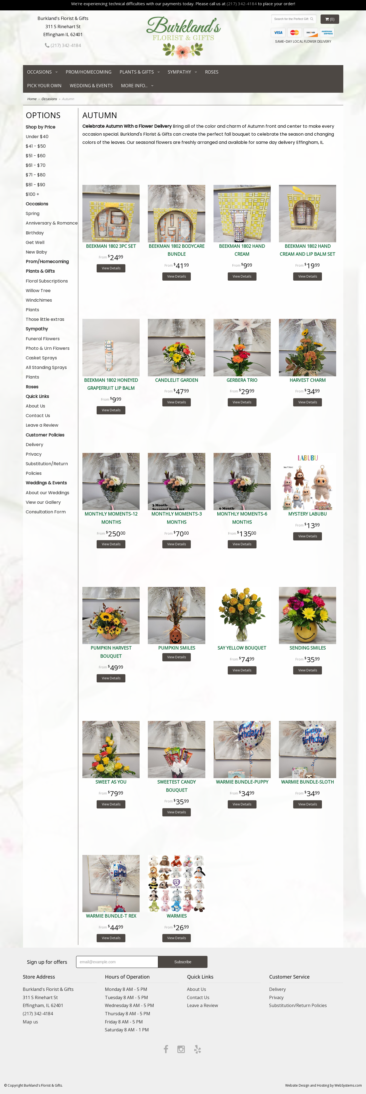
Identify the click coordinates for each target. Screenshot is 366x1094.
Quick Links (37, 396)
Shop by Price (40, 127)
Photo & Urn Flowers (48, 348)
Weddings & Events (46, 483)
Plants (32, 310)
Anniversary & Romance (52, 223)
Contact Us (38, 415)
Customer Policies (45, 435)
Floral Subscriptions (47, 281)
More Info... (134, 86)
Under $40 (37, 136)
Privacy (34, 454)
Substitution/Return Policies (47, 468)
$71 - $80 (35, 175)
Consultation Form (46, 512)
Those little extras (45, 319)
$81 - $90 (35, 185)
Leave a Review (42, 425)
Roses (211, 72)
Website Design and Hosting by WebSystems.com (323, 1085)
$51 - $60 (35, 156)
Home (31, 99)
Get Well (35, 242)
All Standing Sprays (46, 367)
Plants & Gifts (137, 72)
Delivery (34, 444)
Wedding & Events (91, 86)
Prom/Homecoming (88, 72)
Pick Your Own (44, 86)
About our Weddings (47, 493)
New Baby (36, 252)
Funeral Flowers (43, 339)
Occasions (39, 72)
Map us (30, 1022)
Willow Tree (38, 290)
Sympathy (179, 72)
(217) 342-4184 (242, 3)
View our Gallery (43, 502)
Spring (32, 213)
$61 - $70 (35, 165)
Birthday (35, 233)
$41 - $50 (36, 146)
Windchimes (39, 300)
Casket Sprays (41, 358)
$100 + (32, 194)
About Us (35, 406)
